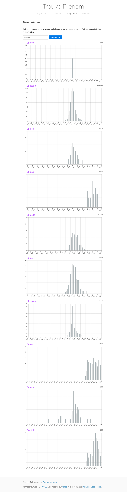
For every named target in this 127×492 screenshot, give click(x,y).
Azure (64, 487)
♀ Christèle (30, 85)
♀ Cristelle (29, 215)
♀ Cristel (28, 258)
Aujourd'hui (42, 14)
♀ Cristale (29, 172)
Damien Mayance (50, 482)
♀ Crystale (29, 430)
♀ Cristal (28, 344)
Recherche (56, 14)
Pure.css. (86, 487)
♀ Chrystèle (30, 301)
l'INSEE (44, 487)
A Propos (86, 14)
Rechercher (56, 37)
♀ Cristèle (29, 42)
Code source (96, 487)
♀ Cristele (29, 129)
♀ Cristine (29, 387)
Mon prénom (71, 14)
